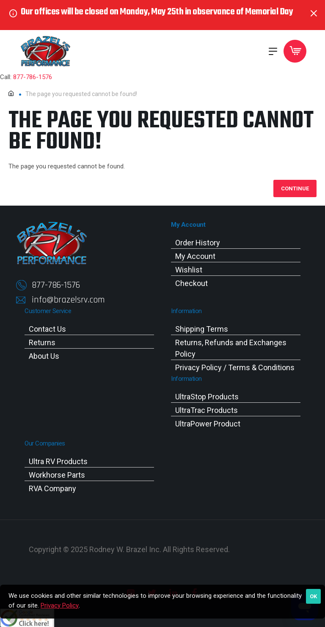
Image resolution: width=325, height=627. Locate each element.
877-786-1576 (32, 77)
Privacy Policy (60, 605)
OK (313, 596)
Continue (295, 188)
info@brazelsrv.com (68, 300)
